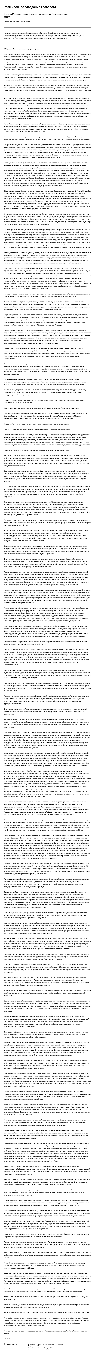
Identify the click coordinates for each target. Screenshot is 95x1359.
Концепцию (28, 1091)
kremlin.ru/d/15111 (44, 1350)
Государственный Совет (34, 1346)
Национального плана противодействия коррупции (42, 784)
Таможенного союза (44, 670)
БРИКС (15, 699)
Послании (45, 57)
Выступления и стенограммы (55, 1344)
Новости (44, 1344)
